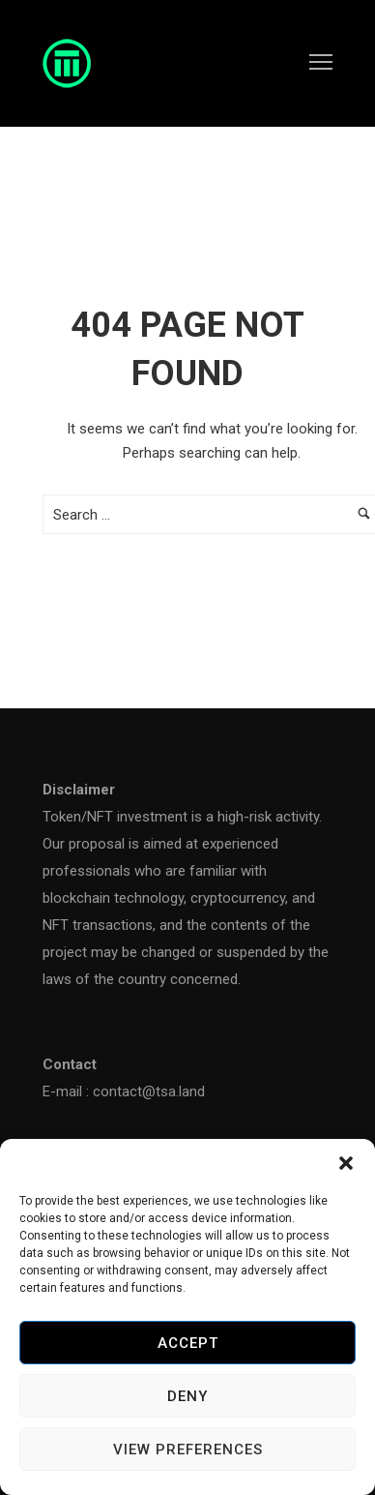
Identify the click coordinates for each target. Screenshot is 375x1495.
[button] (346, 1163)
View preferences (188, 1449)
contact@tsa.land (149, 1091)
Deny (187, 1396)
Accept (188, 1343)
